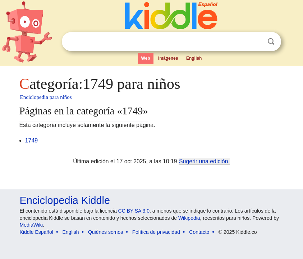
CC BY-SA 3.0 (134, 211)
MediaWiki (31, 225)
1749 (31, 140)
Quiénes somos (105, 232)
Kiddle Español (36, 232)
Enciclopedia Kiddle (65, 200)
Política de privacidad (156, 232)
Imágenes (168, 58)
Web (145, 58)
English (194, 58)
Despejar (256, 42)
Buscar (271, 41)
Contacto (199, 232)
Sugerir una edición (203, 161)
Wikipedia (189, 218)
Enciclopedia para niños (46, 97)
